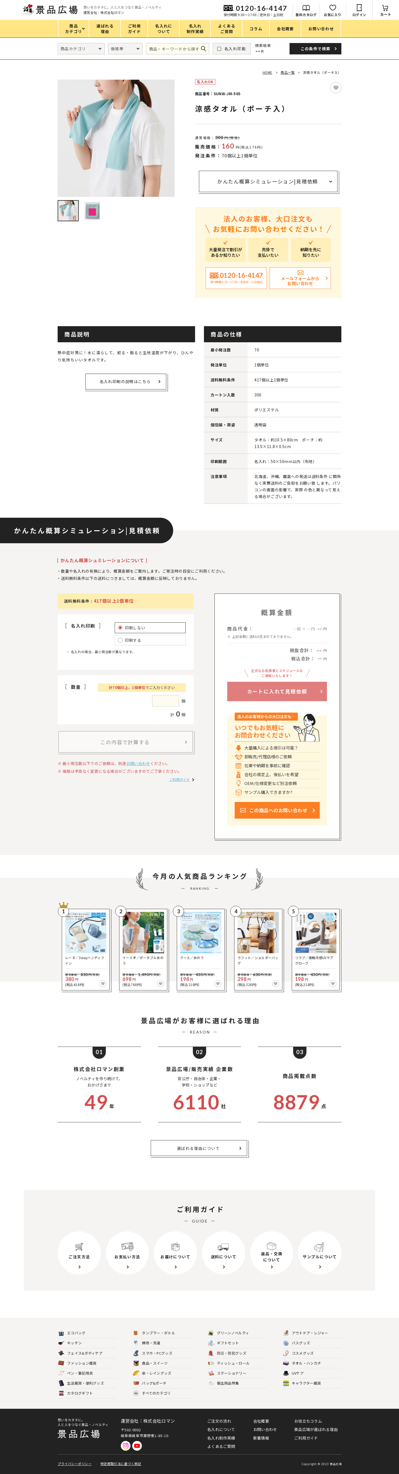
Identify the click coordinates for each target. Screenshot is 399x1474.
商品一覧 (288, 72)
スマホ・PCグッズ (152, 1353)
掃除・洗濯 (146, 1343)
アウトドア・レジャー (305, 1333)
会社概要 (261, 1421)
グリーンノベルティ (228, 1333)
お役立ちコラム (308, 1421)
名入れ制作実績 (221, 1438)
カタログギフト (75, 1393)
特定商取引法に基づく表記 (120, 1463)
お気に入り (332, 14)
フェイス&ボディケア (80, 1353)
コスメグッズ (298, 1353)
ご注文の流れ (219, 1421)
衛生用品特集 (223, 1383)
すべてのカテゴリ (152, 1393)
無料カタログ (306, 14)
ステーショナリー (227, 1373)
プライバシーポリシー (75, 1463)
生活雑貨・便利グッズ (81, 1383)
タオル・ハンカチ (302, 1363)
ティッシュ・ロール (229, 1363)
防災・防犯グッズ (227, 1353)
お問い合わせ (138, 763)
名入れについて (221, 1429)
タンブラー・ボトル (154, 1333)
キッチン (70, 1343)
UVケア (293, 1373)
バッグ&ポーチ (150, 1383)
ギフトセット (223, 1343)
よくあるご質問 (221, 1446)
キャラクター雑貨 (302, 1383)
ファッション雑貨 (77, 1363)
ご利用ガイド (179, 779)
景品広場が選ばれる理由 (316, 1429)
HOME (267, 72)
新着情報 (261, 1438)
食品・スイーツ (150, 1363)
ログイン (359, 14)
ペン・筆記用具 (75, 1373)
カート (386, 14)
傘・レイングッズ (152, 1373)
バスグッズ (296, 1343)
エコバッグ (72, 1333)
